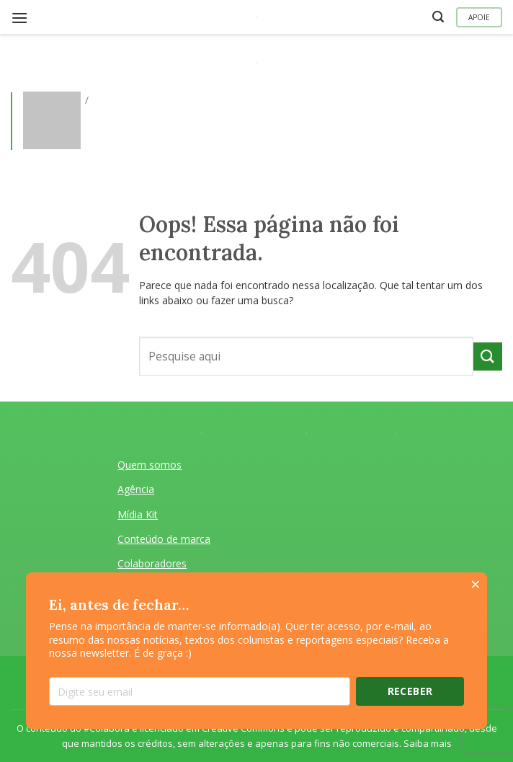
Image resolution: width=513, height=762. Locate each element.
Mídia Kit (137, 514)
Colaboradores (152, 563)
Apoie (479, 17)
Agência (135, 489)
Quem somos (149, 464)
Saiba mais (427, 743)
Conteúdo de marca (163, 539)
